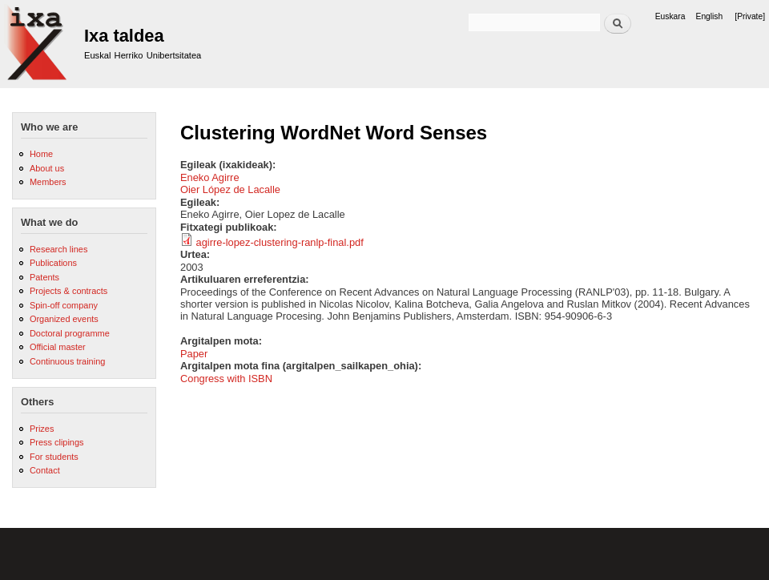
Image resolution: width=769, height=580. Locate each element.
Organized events (64, 319)
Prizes (42, 428)
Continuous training (67, 361)
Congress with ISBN (226, 379)
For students (54, 456)
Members (48, 182)
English (709, 16)
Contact (45, 470)
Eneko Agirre (210, 177)
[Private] (750, 16)
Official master (58, 347)
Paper (193, 354)
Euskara (670, 16)
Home (41, 154)
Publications (53, 263)
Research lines (58, 249)
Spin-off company (64, 305)
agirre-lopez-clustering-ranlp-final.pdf (280, 242)
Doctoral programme (70, 333)
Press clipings (57, 442)
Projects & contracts (68, 291)
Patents (44, 277)
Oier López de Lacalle (230, 189)
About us (47, 168)
